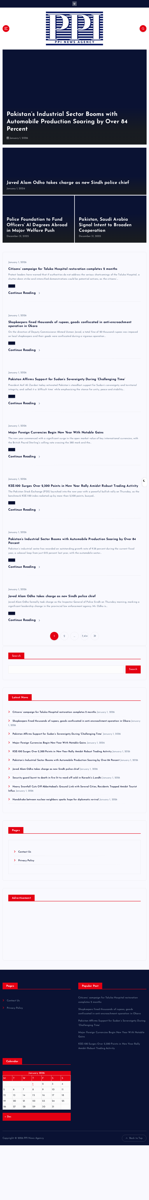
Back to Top (134, 1138)
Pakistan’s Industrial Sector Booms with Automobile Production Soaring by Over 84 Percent (67, 121)
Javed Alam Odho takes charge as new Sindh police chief (68, 183)
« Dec (8, 1117)
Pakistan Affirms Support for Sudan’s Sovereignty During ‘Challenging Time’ (66, 379)
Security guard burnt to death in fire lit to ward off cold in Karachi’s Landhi (57, 778)
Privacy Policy (26, 860)
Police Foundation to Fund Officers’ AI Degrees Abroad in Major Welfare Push (37, 225)
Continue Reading (24, 293)
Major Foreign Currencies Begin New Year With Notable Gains (56, 432)
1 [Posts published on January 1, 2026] (32, 1084)
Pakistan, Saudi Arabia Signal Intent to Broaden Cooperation (105, 225)
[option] (75, 97)
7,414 (85, 636)
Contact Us (24, 852)
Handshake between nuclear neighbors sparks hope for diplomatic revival (56, 799)
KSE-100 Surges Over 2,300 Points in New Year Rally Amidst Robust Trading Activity (73, 486)
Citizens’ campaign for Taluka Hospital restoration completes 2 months (62, 269)
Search (16, 656)
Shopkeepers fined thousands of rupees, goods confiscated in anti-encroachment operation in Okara (71, 721)
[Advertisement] (74, 1173)
